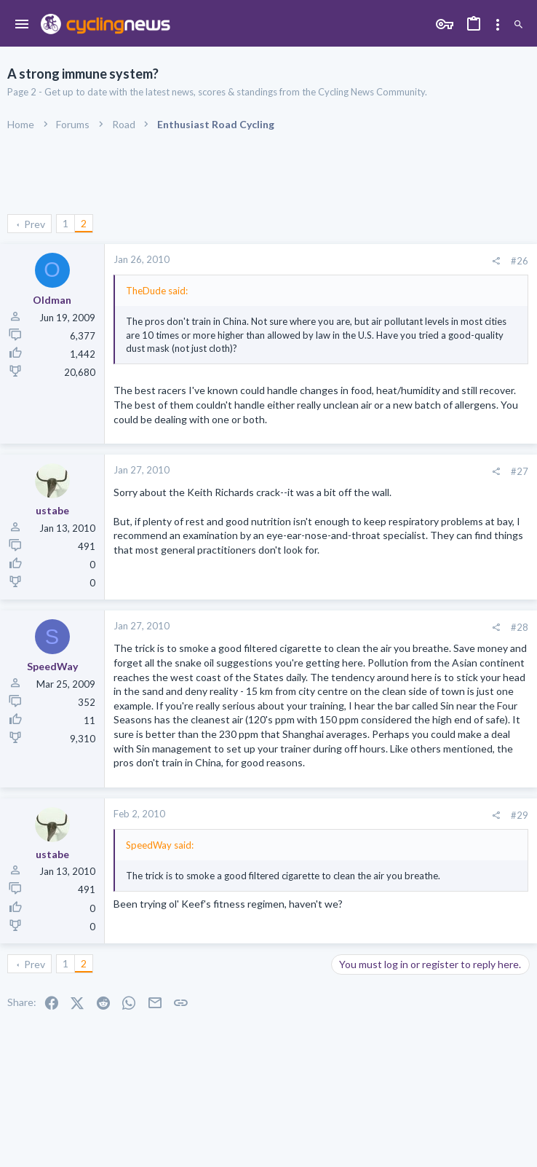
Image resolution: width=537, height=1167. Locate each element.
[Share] (496, 261)
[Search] (518, 25)
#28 (519, 627)
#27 (519, 471)
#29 (519, 815)
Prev (34, 224)
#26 (519, 261)
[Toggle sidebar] (497, 24)
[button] (22, 24)
